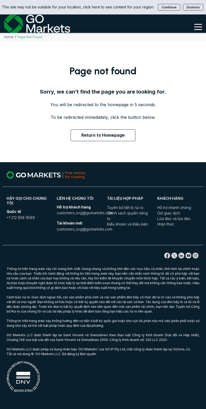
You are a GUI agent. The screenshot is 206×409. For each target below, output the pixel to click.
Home (8, 37)
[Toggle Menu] (198, 26)
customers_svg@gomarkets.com (84, 213)
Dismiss (193, 7)
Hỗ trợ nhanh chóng (174, 207)
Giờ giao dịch (168, 213)
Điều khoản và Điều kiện (127, 224)
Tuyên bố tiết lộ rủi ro (125, 207)
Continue (169, 7)
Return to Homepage (103, 135)
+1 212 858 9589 (21, 217)
